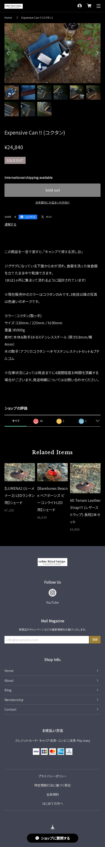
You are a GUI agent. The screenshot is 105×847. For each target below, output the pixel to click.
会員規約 (52, 794)
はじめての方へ (52, 803)
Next (96, 53)
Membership (13, 700)
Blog (8, 690)
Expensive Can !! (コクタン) (37, 17)
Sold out (52, 190)
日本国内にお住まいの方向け (52, 202)
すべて (15, 421)
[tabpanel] (52, 53)
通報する (10, 224)
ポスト (49, 216)
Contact (10, 709)
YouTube (52, 602)
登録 (95, 639)
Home (8, 17)
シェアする (30, 216)
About (9, 680)
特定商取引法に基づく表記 (52, 785)
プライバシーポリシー (52, 776)
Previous (8, 53)
